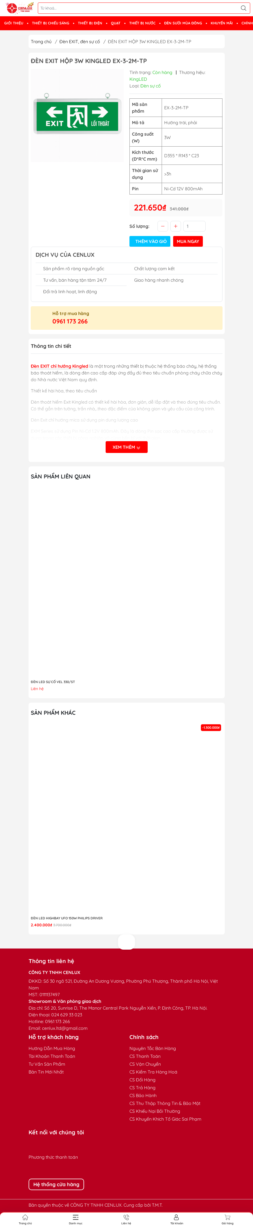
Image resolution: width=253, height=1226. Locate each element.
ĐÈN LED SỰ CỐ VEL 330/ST (53, 682)
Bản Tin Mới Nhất (46, 1072)
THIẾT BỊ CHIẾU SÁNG (50, 23)
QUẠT (115, 23)
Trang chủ (41, 41)
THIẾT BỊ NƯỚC (142, 23)
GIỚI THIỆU (13, 23)
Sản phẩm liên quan (60, 476)
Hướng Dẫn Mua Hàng (52, 1048)
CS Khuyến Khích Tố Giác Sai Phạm (165, 1119)
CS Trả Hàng (142, 1087)
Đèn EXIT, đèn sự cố (79, 41)
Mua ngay (188, 241)
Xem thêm (127, 447)
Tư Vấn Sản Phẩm (47, 1064)
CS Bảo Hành (143, 1095)
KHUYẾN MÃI (222, 23)
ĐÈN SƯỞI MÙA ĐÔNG (183, 23)
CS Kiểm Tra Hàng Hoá (153, 1072)
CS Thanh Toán (145, 1056)
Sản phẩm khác (53, 712)
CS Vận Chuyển (145, 1064)
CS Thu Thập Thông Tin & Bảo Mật (164, 1103)
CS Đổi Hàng (142, 1079)
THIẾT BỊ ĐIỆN (90, 23)
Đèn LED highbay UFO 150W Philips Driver (67, 918)
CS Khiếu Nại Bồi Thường (154, 1111)
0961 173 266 (70, 321)
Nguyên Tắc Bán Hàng (152, 1048)
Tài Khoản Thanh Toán (52, 1056)
